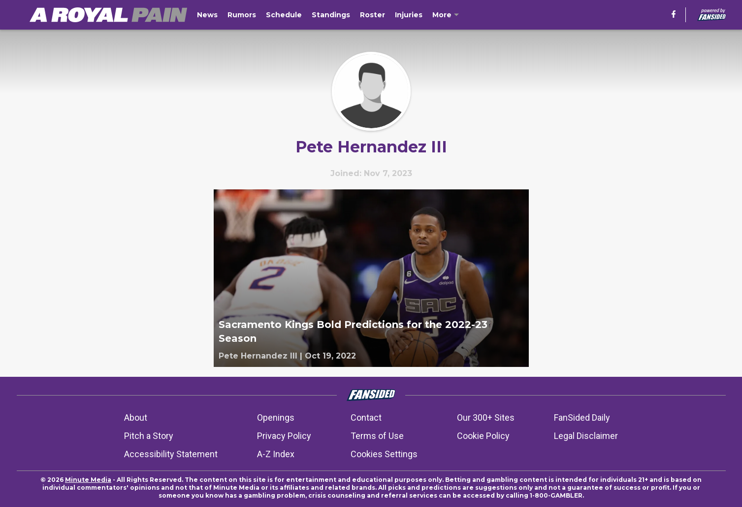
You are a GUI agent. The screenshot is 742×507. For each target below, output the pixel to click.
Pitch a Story (148, 436)
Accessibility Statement (171, 454)
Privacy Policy (284, 436)
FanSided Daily (582, 417)
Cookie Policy (483, 436)
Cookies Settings (384, 454)
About (135, 417)
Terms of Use (377, 436)
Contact (366, 417)
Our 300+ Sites (486, 417)
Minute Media (88, 479)
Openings (275, 417)
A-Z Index (275, 454)
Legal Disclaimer (586, 436)
